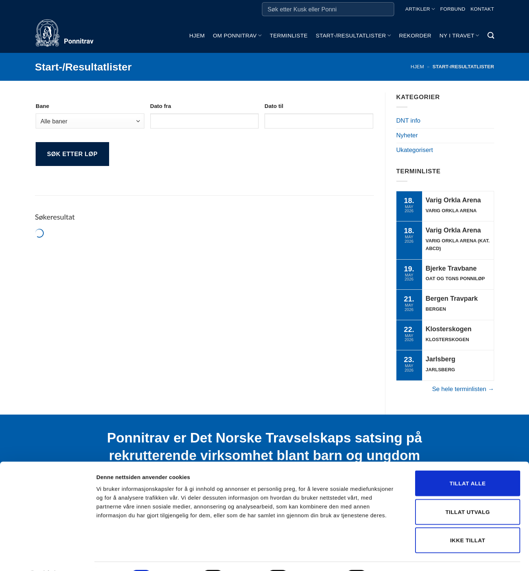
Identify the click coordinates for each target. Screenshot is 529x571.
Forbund (452, 9)
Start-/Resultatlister (353, 35)
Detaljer (391, 556)
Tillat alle (468, 463)
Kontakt (482, 9)
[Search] (490, 35)
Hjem (197, 35)
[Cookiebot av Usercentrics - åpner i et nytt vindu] (47, 556)
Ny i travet (459, 35)
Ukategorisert (414, 150)
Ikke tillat (467, 520)
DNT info (408, 120)
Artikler (420, 9)
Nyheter (407, 135)
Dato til (273, 106)
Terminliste (288, 35)
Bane (42, 106)
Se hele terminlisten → (463, 389)
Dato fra (160, 106)
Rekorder (415, 35)
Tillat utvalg (467, 492)
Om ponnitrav (237, 35)
